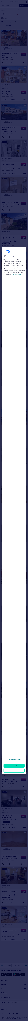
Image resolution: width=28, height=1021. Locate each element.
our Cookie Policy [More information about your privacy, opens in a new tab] (16, 274)
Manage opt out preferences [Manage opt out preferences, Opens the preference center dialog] (14, 759)
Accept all (14, 766)
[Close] (24, 249)
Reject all (14, 770)
